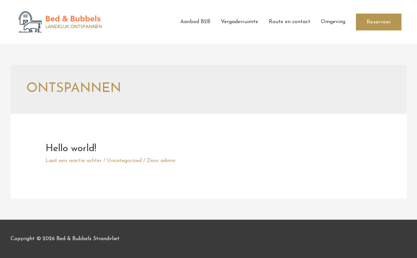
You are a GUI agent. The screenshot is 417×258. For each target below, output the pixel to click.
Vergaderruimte (239, 21)
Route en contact (289, 21)
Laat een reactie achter (74, 160)
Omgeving (333, 21)
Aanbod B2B (195, 21)
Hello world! (71, 149)
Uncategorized (124, 160)
